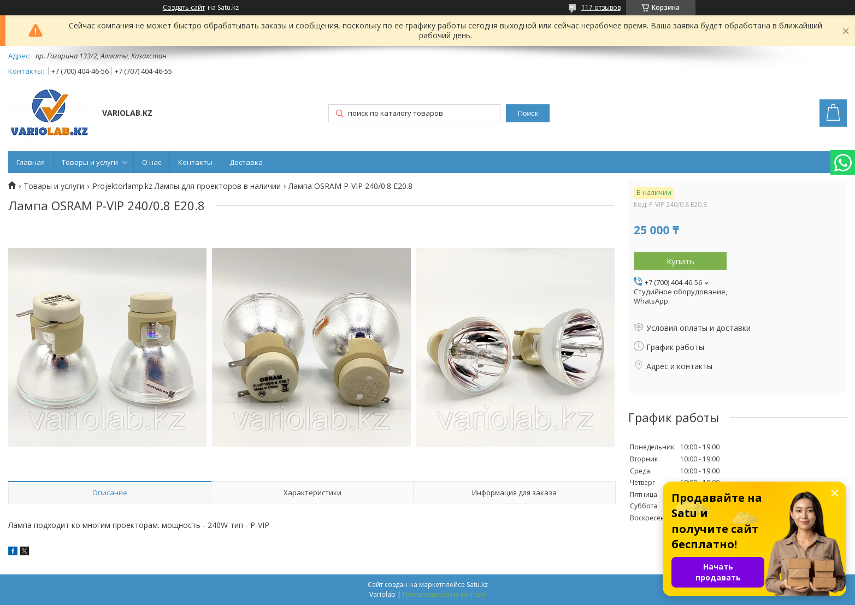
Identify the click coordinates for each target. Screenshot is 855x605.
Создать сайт (184, 7)
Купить (680, 261)
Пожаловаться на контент (444, 594)
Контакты (195, 162)
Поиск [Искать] (528, 113)
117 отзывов (601, 7)
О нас (151, 162)
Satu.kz (477, 584)
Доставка (246, 162)
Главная (30, 162)
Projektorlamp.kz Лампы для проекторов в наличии (186, 186)
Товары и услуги (90, 162)
